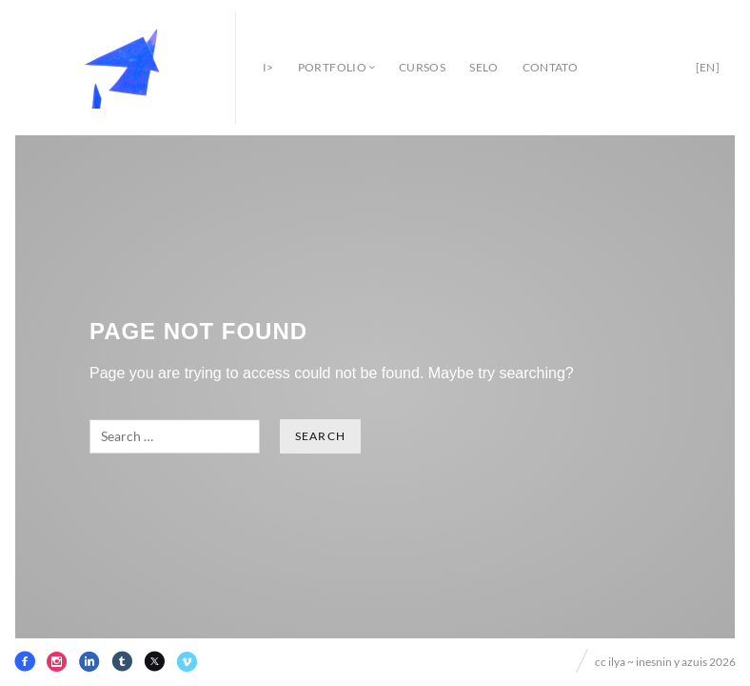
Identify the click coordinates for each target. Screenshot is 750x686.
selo (483, 67)
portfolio (332, 67)
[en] (708, 67)
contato (551, 67)
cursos (422, 67)
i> (268, 67)
